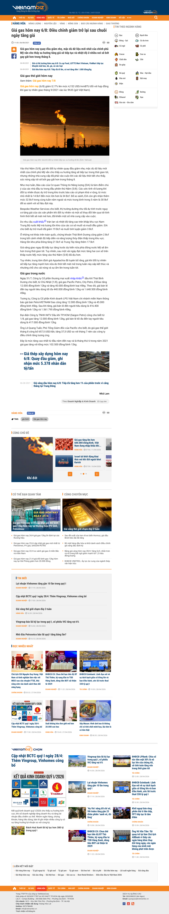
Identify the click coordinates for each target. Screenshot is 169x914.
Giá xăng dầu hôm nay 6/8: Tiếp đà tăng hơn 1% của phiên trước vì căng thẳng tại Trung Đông (71, 385)
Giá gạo (61, 875)
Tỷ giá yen (62, 871)
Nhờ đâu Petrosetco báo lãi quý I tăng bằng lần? (41, 634)
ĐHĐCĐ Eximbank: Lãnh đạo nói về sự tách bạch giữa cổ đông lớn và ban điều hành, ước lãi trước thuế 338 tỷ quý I (95, 679)
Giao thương (112, 23)
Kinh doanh (84, 735)
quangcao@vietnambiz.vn (138, 899)
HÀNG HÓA (41, 18)
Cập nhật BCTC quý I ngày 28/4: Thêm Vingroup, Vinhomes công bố (51, 596)
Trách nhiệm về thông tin (25, 911)
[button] (70, 474)
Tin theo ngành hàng (128, 26)
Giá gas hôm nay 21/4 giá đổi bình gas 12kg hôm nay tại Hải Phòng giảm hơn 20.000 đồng (36, 560)
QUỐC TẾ (51, 18)
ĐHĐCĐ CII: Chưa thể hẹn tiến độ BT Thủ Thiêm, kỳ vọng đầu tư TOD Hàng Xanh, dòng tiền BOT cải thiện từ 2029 (61, 679)
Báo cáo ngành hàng (92, 23)
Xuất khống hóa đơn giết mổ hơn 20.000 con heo (59, 725)
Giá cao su (71, 875)
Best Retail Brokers (86, 875)
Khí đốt (32, 478)
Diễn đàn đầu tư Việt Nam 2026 (109, 875)
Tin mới (22, 578)
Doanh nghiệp (21, 588)
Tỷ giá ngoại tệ (39, 871)
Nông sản (73, 23)
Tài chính (83, 689)
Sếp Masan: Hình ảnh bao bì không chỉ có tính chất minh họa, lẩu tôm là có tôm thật (95, 726)
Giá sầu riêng (37, 875)
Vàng (62, 23)
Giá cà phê (97, 871)
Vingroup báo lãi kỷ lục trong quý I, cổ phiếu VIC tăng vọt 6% (47, 621)
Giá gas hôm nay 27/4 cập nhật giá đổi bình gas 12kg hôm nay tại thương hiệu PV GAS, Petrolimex (35, 526)
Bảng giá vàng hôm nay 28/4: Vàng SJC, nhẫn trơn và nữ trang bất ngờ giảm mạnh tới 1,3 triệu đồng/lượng (87, 553)
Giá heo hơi (85, 871)
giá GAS (25, 419)
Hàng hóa (19, 23)
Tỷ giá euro (73, 871)
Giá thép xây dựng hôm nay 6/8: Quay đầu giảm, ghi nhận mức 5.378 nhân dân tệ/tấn (46, 361)
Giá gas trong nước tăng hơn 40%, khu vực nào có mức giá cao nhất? (77, 459)
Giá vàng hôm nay (23, 871)
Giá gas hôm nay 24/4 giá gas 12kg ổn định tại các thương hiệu (36, 536)
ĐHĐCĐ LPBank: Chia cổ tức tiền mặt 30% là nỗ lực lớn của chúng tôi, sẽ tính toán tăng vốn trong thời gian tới (144, 762)
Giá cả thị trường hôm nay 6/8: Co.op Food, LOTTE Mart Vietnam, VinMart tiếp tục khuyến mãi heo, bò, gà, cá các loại (68, 64)
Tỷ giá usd (51, 871)
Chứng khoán (16, 693)
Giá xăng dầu (143, 871)
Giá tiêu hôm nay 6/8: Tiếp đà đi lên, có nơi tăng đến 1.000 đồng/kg (62, 69)
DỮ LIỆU (122, 18)
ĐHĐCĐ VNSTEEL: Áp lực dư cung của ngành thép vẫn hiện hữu (87, 562)
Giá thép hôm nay (23, 875)
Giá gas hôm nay (40, 419)
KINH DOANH (111, 18)
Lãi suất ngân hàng (128, 871)
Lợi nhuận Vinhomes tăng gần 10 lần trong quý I (41, 583)
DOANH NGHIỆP (97, 18)
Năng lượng (35, 23)
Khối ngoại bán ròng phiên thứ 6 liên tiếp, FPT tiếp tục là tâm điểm (142, 813)
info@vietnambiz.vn (29, 909)
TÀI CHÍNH (61, 18)
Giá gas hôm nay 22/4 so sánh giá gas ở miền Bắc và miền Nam (36, 552)
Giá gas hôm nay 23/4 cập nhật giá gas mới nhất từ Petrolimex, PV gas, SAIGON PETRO (37, 544)
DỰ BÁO (31, 18)
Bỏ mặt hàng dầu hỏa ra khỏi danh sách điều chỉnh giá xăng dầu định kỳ (87, 544)
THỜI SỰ (22, 18)
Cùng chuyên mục (76, 494)
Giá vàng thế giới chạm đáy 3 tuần (82, 529)
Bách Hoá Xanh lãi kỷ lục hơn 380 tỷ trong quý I (45, 829)
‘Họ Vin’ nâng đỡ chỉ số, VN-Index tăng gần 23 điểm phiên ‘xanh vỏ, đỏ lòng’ (99, 813)
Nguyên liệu (50, 23)
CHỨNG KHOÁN (83, 18)
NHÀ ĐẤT (71, 18)
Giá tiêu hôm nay (111, 871)
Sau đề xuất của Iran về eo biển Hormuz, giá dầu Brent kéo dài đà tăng (86, 536)
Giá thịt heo (50, 875)
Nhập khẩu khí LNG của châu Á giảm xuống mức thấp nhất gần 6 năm (77, 442)
